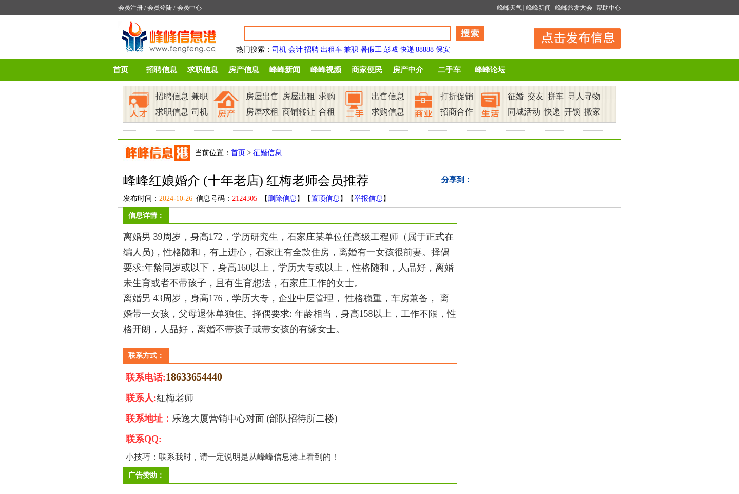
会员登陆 (159, 7)
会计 (295, 49)
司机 (279, 49)
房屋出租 (298, 96)
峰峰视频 (325, 70)
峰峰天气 (509, 7)
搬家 (592, 111)
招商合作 (456, 111)
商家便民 (367, 70)
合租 (327, 111)
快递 (407, 49)
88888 (425, 49)
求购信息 (388, 111)
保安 (443, 49)
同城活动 (524, 111)
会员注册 (130, 7)
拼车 (556, 96)
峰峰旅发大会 (573, 7)
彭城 (390, 49)
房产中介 (408, 70)
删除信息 (282, 198)
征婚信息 (267, 153)
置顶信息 (325, 198)
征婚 (516, 96)
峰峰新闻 (538, 7)
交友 (536, 96)
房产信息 (243, 70)
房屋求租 (262, 111)
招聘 (311, 49)
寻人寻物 (584, 96)
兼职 (351, 49)
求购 (327, 96)
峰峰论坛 (490, 70)
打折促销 (456, 96)
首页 (120, 70)
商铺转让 (298, 111)
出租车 (331, 49)
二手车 (449, 70)
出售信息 (388, 96)
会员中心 (189, 7)
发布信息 (572, 36)
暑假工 (371, 49)
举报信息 (368, 198)
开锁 (572, 111)
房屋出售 (262, 96)
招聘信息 (161, 70)
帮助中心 (608, 7)
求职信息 (202, 70)
